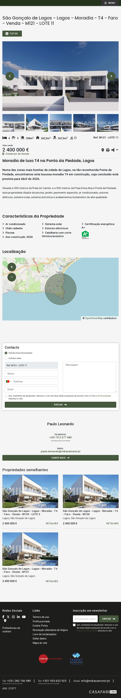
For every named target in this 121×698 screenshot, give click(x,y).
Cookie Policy (40, 625)
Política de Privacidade (100, 396)
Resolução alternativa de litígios (50, 630)
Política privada (41, 621)
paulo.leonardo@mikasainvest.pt (60, 451)
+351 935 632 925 (54, 680)
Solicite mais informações (20, 353)
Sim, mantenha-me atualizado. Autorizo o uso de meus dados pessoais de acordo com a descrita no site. (60, 397)
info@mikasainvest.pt (95, 680)
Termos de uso (41, 617)
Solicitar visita (15, 358)
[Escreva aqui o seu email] (85, 618)
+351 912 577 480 (60, 437)
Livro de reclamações (44, 634)
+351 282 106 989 (19, 680)
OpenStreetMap (94, 318)
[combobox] (31, 381)
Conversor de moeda (15, 153)
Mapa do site (40, 642)
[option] (60, 76)
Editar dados (39, 638)
